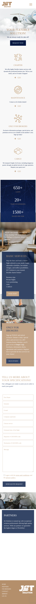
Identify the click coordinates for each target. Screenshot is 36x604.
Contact (5, 591)
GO (17, 77)
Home (4, 584)
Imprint (4, 594)
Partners (5, 586)
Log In (4, 596)
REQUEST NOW (18, 43)
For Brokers (6, 589)
